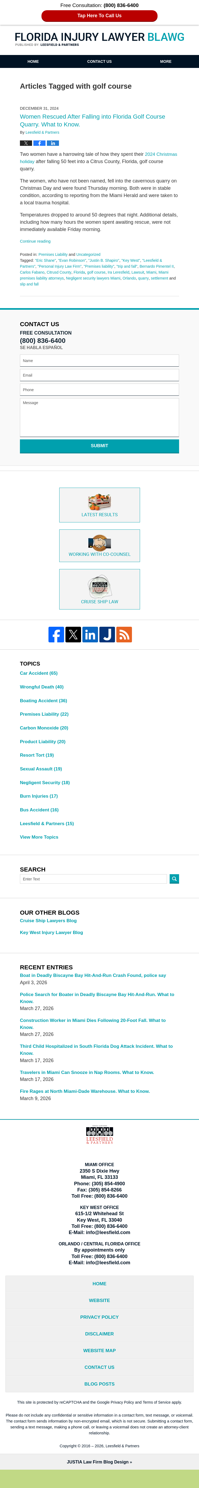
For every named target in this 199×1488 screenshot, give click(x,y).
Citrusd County (65, 272)
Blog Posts (99, 1401)
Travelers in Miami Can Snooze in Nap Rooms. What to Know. (90, 1084)
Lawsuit (147, 272)
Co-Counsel (99, 547)
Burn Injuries (40, 803)
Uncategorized (90, 254)
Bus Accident (40, 817)
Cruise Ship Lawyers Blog (50, 929)
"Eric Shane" (46, 260)
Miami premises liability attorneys (49, 277)
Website (99, 1314)
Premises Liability (54, 254)
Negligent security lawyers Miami (108, 277)
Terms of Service (157, 1420)
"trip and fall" (132, 266)
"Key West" (135, 260)
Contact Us (99, 61)
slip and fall (57, 283)
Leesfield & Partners (48, 831)
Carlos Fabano (37, 272)
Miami (161, 272)
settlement (29, 283)
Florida (86, 272)
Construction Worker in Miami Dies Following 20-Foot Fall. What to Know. (96, 1034)
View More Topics (40, 845)
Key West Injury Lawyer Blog (53, 941)
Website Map (99, 1366)
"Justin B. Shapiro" (107, 260)
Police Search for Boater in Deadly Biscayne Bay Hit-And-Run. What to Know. (98, 1007)
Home (33, 61)
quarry (160, 277)
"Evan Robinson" (74, 260)
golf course (104, 272)
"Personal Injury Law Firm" (61, 266)
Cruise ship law (99, 591)
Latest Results (99, 505)
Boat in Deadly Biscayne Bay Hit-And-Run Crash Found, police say (97, 984)
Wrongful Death (43, 691)
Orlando (146, 277)
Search (174, 887)
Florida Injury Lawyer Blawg (99, 39)
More (166, 61)
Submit (99, 445)
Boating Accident (44, 705)
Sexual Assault (42, 775)
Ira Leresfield (127, 272)
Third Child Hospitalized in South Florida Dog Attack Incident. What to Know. (97, 1061)
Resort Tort (38, 761)
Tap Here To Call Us (99, 16)
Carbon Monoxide (45, 733)
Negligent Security (46, 789)
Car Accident (40, 677)
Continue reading (36, 240)
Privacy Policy (99, 1331)
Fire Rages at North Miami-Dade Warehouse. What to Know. (88, 1103)
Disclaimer (100, 1349)
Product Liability (44, 747)
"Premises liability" (103, 266)
